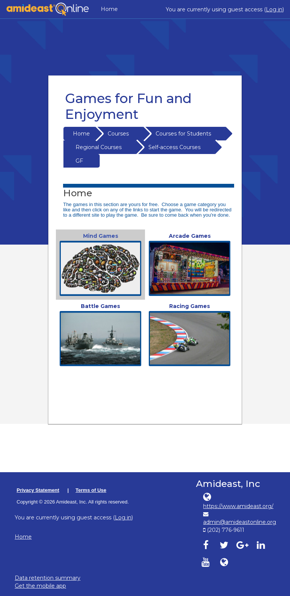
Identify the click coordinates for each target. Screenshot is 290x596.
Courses (118, 133)
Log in (274, 9)
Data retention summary (47, 577)
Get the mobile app (40, 585)
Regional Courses (99, 147)
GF (79, 160)
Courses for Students (183, 133)
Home (109, 9)
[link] (100, 264)
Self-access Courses (174, 147)
